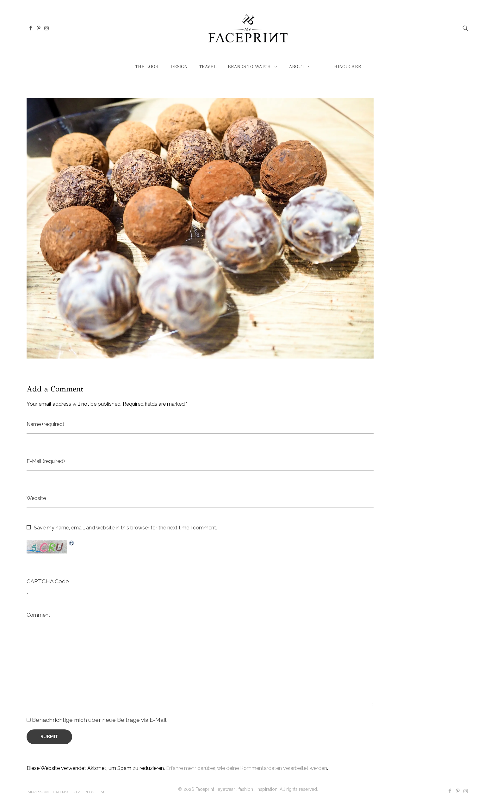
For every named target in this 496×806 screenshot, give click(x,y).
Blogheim (94, 792)
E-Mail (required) (46, 461)
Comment (38, 615)
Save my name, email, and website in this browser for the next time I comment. (125, 528)
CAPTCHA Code (48, 581)
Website (36, 498)
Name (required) (45, 424)
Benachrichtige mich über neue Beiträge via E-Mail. (99, 719)
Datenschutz (66, 792)
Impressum (38, 792)
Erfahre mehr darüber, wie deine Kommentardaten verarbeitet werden (246, 768)
